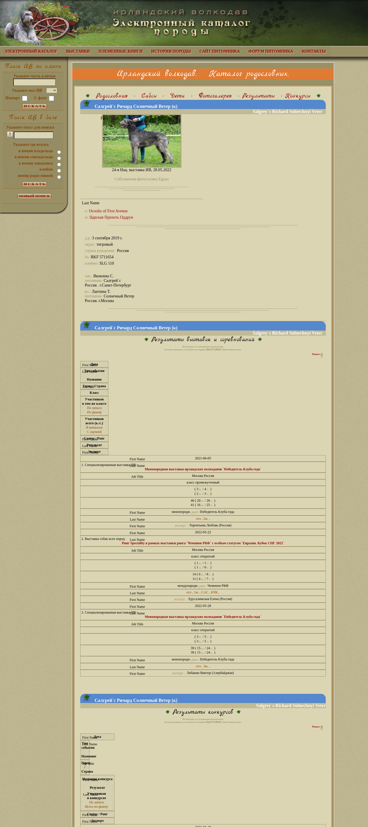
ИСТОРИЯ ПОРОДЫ (171, 51)
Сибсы (148, 96)
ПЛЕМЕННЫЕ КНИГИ (121, 51)
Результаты (258, 96)
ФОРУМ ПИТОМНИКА (270, 51)
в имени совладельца (34, 157)
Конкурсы (297, 96)
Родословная (112, 96)
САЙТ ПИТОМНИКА (220, 51)
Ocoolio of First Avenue (108, 211)
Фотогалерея (215, 96)
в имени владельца (35, 151)
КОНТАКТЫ (314, 51)
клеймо (46, 169)
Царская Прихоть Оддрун (111, 217)
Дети (177, 96)
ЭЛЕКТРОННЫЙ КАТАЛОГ (30, 51)
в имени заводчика (36, 163)
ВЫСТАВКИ (78, 51)
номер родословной (35, 175)
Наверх (316, 354)
